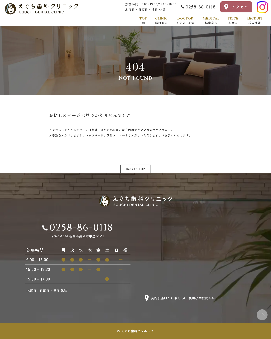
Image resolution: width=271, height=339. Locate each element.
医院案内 (161, 20)
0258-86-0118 (201, 7)
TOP (143, 20)
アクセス (240, 7)
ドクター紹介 (185, 20)
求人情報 (255, 20)
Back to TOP (135, 169)
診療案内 (211, 20)
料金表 (233, 20)
